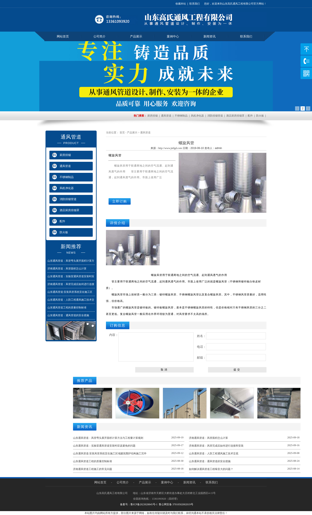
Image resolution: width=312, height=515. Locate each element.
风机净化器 (197, 115)
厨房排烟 (152, 115)
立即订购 (119, 201)
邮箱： (231, 357)
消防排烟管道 (215, 115)
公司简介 (99, 36)
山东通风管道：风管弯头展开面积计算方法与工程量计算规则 (108, 437)
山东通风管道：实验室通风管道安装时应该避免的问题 (104, 445)
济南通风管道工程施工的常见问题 (92, 469)
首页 (122, 132)
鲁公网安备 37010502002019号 (176, 504)
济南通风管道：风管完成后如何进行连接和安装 (216, 445)
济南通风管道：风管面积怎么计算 (66, 268)
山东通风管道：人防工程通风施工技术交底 (213, 453)
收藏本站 (181, 3)
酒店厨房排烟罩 (235, 115)
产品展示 (136, 36)
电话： (231, 346)
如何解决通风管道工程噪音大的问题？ (211, 469)
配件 (250, 115)
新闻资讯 (209, 36)
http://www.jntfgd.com (170, 148)
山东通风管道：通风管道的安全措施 (68, 315)
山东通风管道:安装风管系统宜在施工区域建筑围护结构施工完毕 (109, 453)
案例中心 (173, 36)
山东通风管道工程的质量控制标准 (66, 307)
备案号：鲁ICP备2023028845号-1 (139, 504)
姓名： (231, 335)
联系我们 (194, 3)
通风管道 (166, 115)
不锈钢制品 (181, 115)
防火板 (260, 115)
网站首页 (63, 36)
